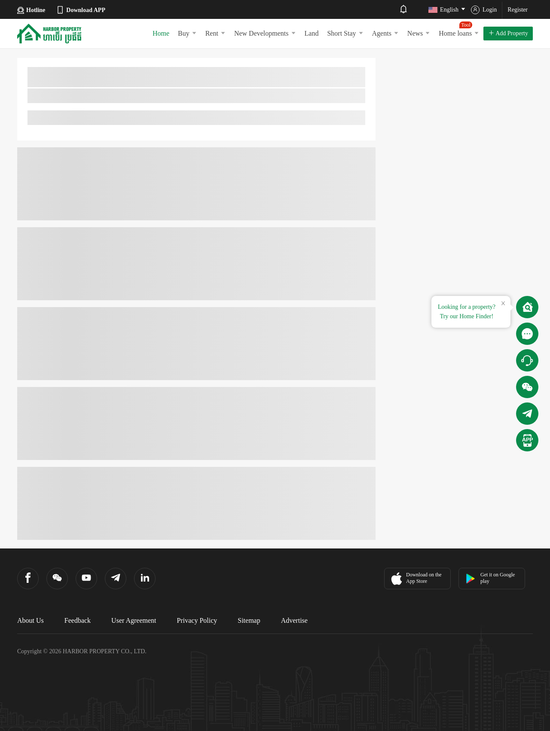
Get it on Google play (490, 578)
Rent (215, 33)
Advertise (294, 620)
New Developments (265, 33)
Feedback (77, 620)
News (418, 33)
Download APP (80, 10)
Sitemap (249, 620)
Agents (385, 33)
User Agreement (133, 620)
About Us (30, 620)
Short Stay (345, 33)
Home (161, 33)
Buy (187, 33)
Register (517, 9)
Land (312, 33)
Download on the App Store (415, 578)
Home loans (459, 29)
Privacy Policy (197, 620)
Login (484, 10)
